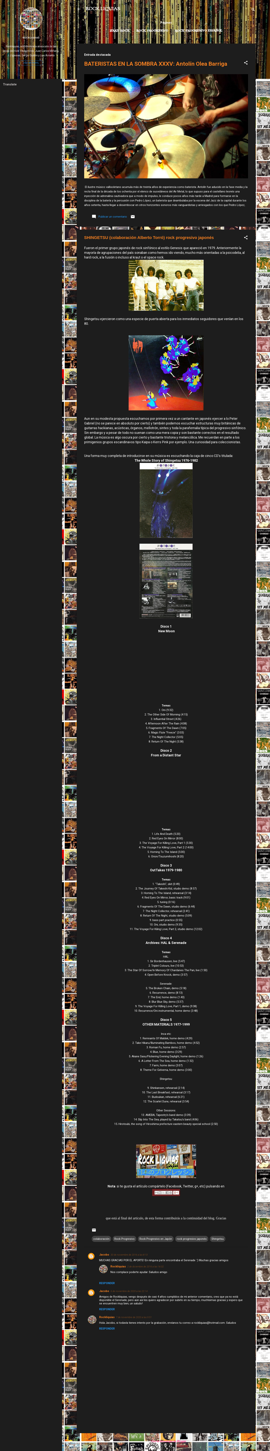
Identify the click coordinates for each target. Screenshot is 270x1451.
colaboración (101, 1239)
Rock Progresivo (152, 31)
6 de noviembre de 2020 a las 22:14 (129, 1291)
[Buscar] (253, 10)
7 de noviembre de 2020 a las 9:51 (134, 1317)
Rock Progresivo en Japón (156, 1239)
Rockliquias (118, 1266)
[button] (246, 63)
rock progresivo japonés (192, 1239)
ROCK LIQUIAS (103, 9)
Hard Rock (120, 31)
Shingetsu (218, 1239)
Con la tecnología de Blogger (166, 1441)
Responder (107, 1283)
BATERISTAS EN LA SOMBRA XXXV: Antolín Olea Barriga (155, 63)
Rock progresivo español (198, 31)
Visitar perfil (31, 63)
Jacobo (104, 1254)
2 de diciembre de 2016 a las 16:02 (145, 1266)
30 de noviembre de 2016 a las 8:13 (129, 1254)
